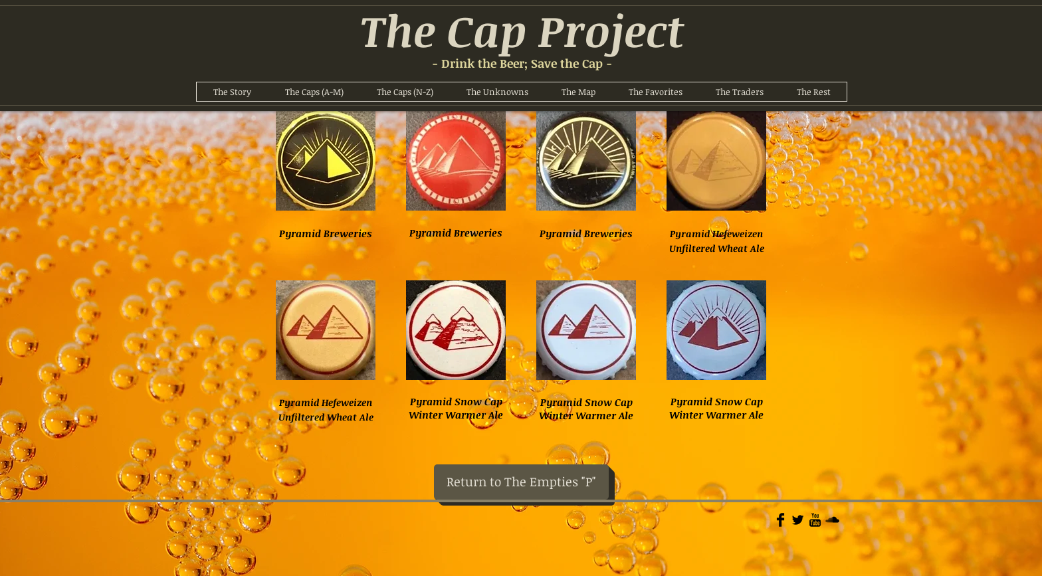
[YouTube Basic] (815, 520)
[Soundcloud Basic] (832, 520)
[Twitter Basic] (798, 520)
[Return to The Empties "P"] (521, 482)
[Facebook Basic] (780, 520)
